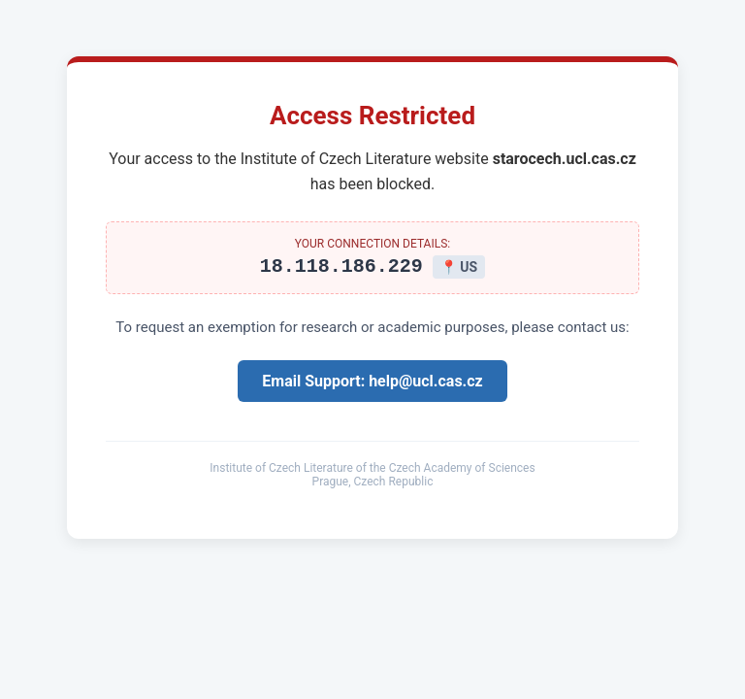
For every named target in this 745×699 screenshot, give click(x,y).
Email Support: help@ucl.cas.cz (372, 384)
